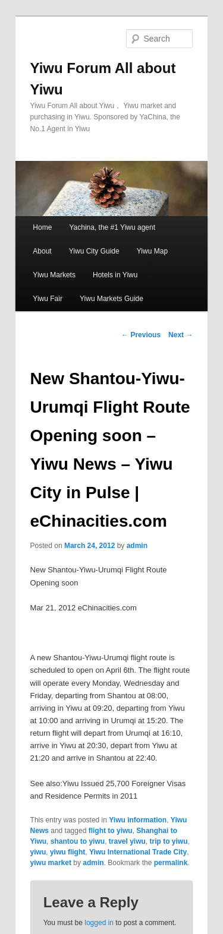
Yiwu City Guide (94, 251)
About (42, 251)
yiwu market (50, 863)
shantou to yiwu (78, 841)
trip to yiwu (169, 841)
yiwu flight (67, 852)
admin (137, 546)
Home (42, 227)
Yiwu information (138, 820)
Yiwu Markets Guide (111, 299)
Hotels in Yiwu (115, 275)
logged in (99, 923)
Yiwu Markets (54, 275)
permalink (171, 863)
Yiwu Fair (47, 299)
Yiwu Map (152, 251)
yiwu (38, 852)
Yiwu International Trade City (138, 852)
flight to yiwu (111, 831)
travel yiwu (127, 841)
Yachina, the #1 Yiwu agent (112, 227)
